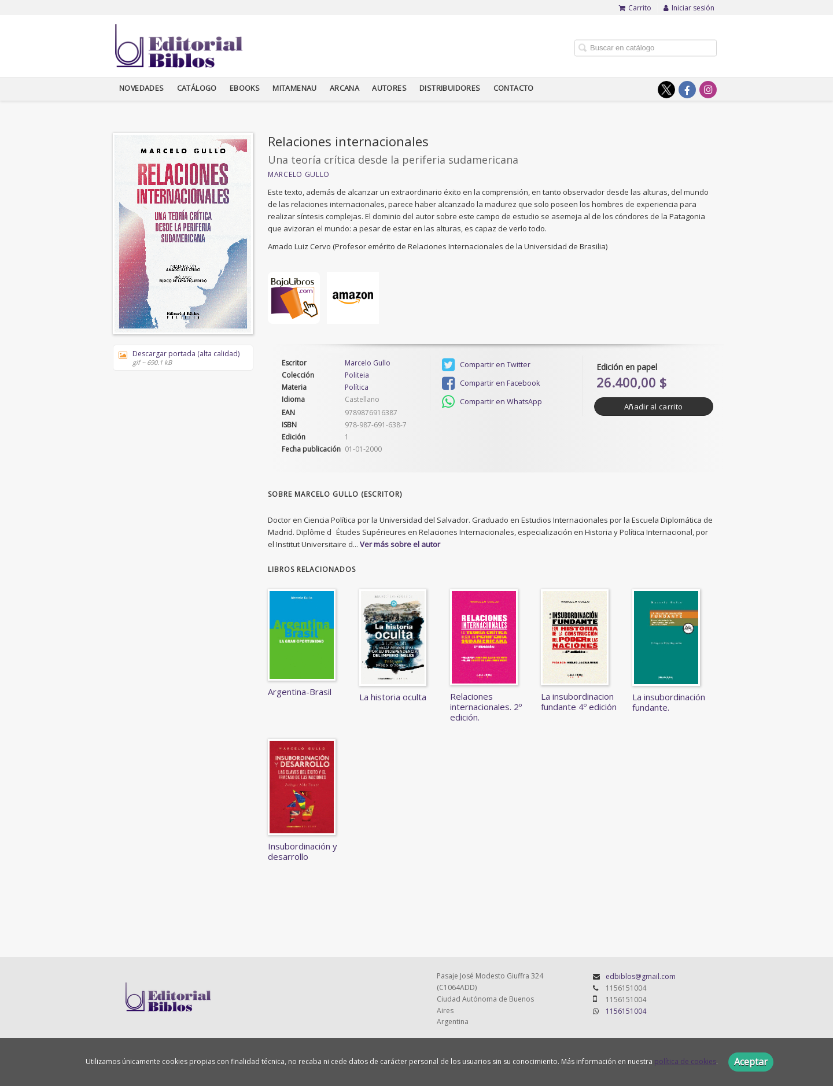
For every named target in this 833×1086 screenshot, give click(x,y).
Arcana (344, 88)
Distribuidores (450, 88)
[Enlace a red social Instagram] (708, 89)
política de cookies (685, 1061)
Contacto (513, 88)
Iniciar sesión (689, 8)
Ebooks (245, 88)
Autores (389, 88)
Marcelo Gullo (299, 174)
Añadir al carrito (653, 406)
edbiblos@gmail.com (641, 976)
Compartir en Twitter (486, 364)
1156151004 (626, 1011)
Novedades (141, 88)
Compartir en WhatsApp (492, 401)
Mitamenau (294, 88)
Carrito (635, 8)
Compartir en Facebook (491, 383)
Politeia (357, 375)
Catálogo (197, 88)
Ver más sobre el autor (400, 544)
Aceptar (751, 1061)
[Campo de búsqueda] (645, 47)
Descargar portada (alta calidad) (179, 358)
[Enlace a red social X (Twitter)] (666, 89)
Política (356, 387)
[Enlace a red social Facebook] (687, 89)
